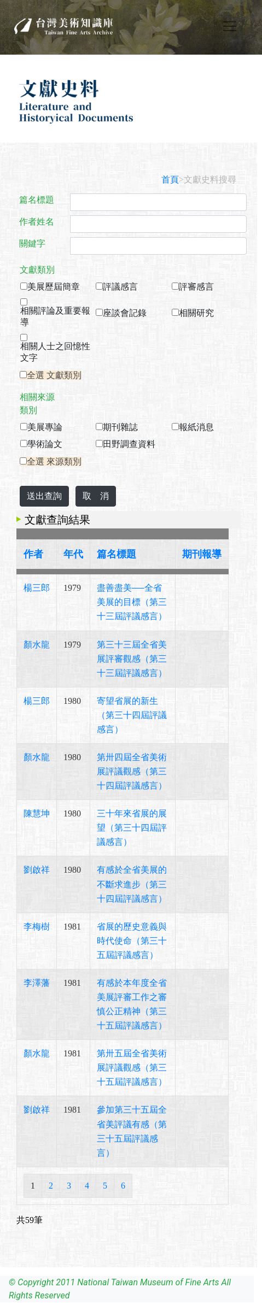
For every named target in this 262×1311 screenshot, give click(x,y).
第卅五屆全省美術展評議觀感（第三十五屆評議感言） (132, 1067)
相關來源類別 (37, 403)
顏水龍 (37, 644)
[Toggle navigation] (229, 26)
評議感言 (120, 286)
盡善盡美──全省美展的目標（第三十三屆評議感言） (132, 602)
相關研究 (196, 313)
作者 (33, 554)
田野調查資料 (129, 444)
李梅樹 (37, 926)
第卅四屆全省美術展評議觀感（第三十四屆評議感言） (132, 771)
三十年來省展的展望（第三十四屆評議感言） (132, 827)
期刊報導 (202, 554)
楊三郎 (37, 587)
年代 (73, 554)
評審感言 (196, 286)
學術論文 (44, 444)
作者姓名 (36, 221)
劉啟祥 (37, 869)
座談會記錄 (125, 313)
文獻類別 (37, 269)
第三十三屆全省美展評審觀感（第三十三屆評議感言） (132, 659)
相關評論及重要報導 (55, 316)
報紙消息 (196, 427)
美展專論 (44, 427)
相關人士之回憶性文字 (55, 352)
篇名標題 (36, 199)
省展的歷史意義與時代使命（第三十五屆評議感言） (132, 941)
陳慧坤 (37, 813)
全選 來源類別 (54, 461)
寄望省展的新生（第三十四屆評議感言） (132, 715)
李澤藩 (37, 982)
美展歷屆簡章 (53, 286)
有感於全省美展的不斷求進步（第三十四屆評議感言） (132, 884)
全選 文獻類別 (54, 375)
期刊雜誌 (120, 427)
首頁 (170, 179)
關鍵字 (32, 243)
